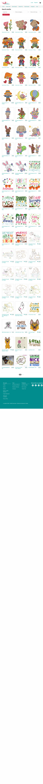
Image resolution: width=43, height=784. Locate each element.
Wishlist (2, 766)
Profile (2, 762)
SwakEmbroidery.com (9, 3)
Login (32, 2)
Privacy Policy (3, 776)
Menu (3, 6)
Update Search (21, 18)
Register (36, 2)
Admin (25, 781)
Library (2, 764)
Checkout (12, 766)
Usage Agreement (4, 771)
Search (35, 6)
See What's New (23, 762)
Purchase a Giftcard (14, 762)
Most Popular (22, 764)
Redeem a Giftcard (14, 764)
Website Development (20, 781)
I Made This (22, 766)
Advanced (39, 6)
